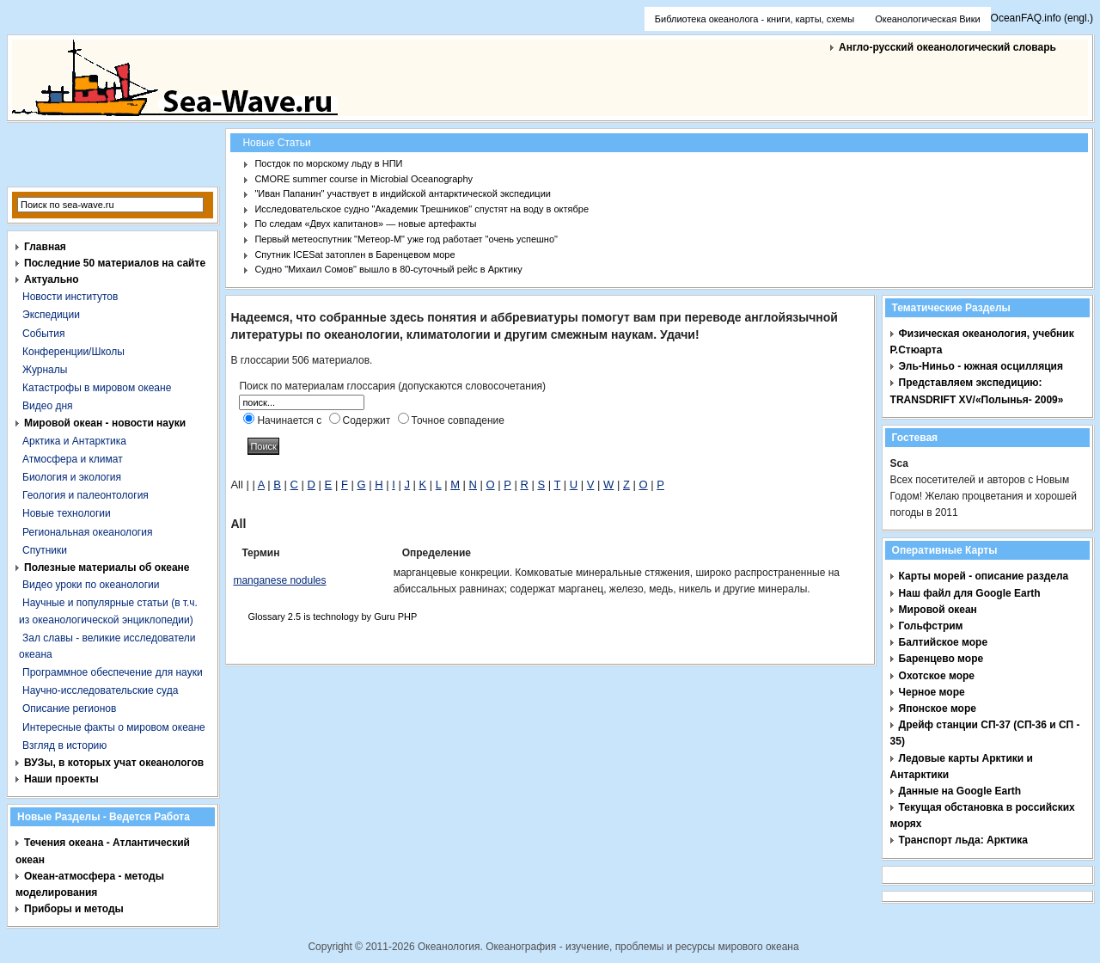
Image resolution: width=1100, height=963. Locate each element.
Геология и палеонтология (85, 495)
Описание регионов (69, 708)
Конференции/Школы (73, 352)
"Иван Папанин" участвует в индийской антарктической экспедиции (402, 193)
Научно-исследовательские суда (100, 690)
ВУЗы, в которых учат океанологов (114, 763)
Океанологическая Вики (927, 19)
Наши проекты (61, 779)
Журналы (44, 370)
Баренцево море (941, 659)
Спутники (44, 550)
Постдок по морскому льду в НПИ (328, 163)
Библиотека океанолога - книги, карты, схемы (754, 19)
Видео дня (47, 406)
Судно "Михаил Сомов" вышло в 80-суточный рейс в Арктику (388, 269)
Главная (45, 247)
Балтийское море (943, 642)
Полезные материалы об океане (106, 567)
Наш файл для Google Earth (970, 593)
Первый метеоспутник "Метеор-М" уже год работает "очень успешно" (406, 239)
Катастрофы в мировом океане (96, 388)
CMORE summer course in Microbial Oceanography (363, 179)
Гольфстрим (931, 626)
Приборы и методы (74, 909)
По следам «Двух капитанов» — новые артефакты (365, 223)
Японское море (937, 708)
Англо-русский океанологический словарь (947, 47)
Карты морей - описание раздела (984, 576)
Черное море (932, 692)
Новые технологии (66, 513)
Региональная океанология (87, 532)
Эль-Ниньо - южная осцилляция (981, 366)
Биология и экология (71, 477)
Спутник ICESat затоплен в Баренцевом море (354, 254)
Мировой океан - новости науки (105, 423)
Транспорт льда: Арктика (963, 840)
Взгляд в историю (64, 745)
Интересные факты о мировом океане (113, 727)
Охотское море (937, 676)
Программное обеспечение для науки (112, 672)
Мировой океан (938, 610)
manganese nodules (279, 580)
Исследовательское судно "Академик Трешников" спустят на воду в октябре (421, 209)
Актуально (51, 279)
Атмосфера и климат (72, 459)
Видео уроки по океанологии (90, 585)
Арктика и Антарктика (74, 441)
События (43, 334)
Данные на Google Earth (960, 791)
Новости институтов (70, 297)
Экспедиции (51, 315)
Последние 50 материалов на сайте (114, 263)
